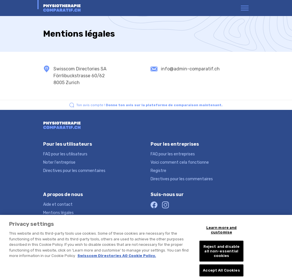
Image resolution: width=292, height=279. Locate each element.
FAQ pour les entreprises (173, 154)
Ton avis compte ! (149, 105)
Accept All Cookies (221, 272)
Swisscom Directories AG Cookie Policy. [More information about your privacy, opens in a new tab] (116, 258)
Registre (158, 170)
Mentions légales (58, 212)
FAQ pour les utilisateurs (65, 154)
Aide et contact (58, 204)
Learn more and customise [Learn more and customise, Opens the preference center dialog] (221, 232)
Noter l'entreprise (59, 162)
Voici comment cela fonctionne (180, 162)
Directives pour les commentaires (74, 170)
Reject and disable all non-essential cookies (221, 253)
